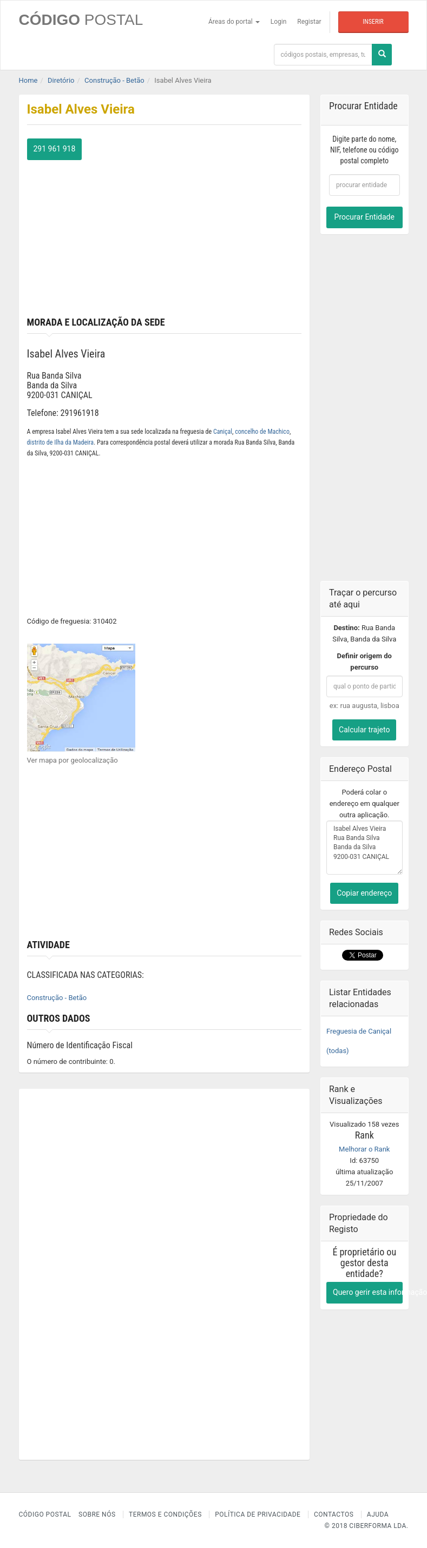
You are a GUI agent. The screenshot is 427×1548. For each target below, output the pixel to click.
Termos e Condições (165, 1514)
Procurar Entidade (364, 217)
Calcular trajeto (364, 729)
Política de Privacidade (257, 1514)
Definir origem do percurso (364, 661)
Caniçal (222, 431)
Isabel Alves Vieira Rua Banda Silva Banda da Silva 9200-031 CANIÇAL (364, 848)
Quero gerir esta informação (368, 1292)
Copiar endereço (364, 893)
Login (279, 21)
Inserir (373, 21)
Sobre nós (97, 1514)
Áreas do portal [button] (234, 21)
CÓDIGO (81, 19)
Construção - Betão (57, 998)
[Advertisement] (164, 236)
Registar (309, 21)
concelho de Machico (262, 431)
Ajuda (378, 1514)
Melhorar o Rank (364, 1149)
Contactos (333, 1514)
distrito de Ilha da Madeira (60, 442)
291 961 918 (55, 148)
